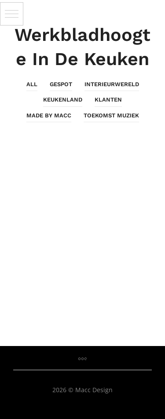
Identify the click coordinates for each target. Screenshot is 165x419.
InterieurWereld (111, 84)
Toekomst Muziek (111, 115)
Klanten (108, 99)
